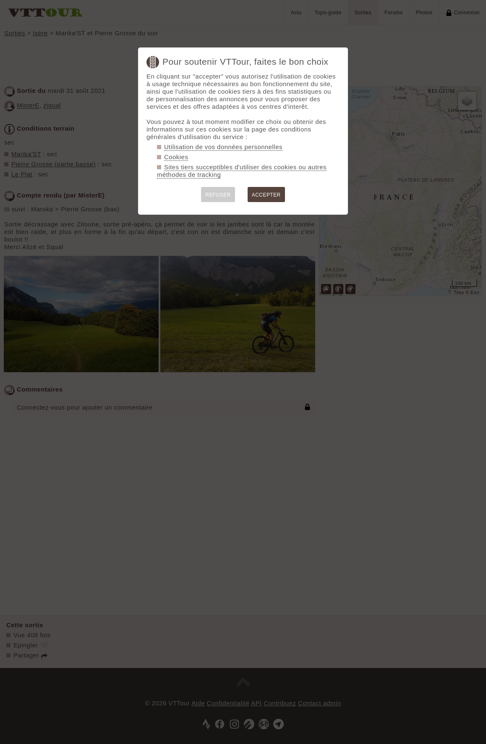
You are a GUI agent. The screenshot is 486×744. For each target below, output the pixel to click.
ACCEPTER (266, 195)
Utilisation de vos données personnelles (223, 146)
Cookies (176, 156)
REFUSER (218, 195)
